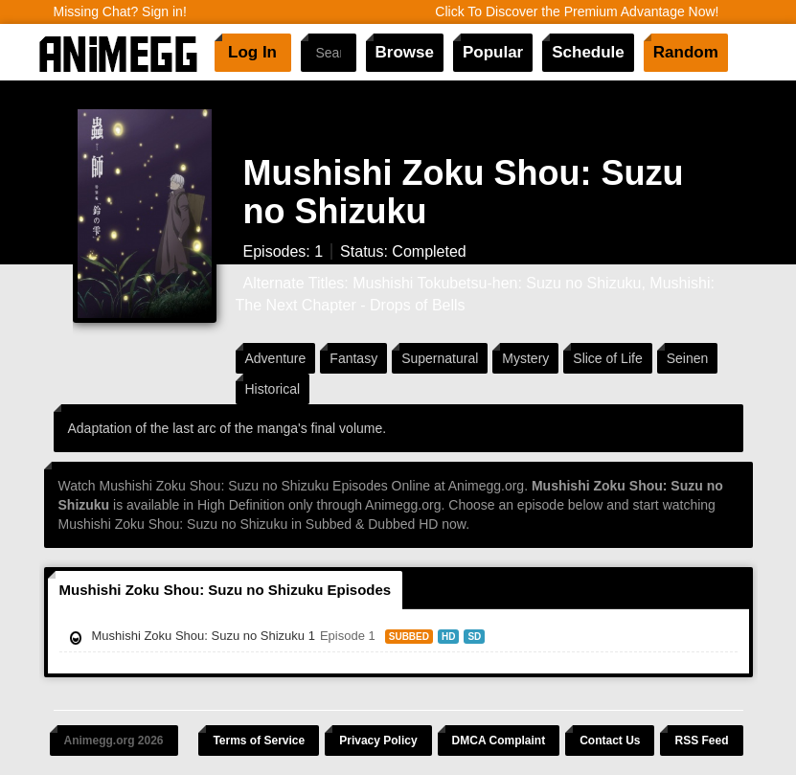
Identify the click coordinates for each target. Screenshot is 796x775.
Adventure (276, 358)
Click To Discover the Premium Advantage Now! (576, 11)
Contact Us (610, 740)
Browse (404, 52)
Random (685, 52)
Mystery (525, 358)
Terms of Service (259, 740)
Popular (493, 52)
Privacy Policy (378, 740)
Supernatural (439, 358)
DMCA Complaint (499, 740)
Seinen (688, 358)
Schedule (588, 52)
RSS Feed (701, 740)
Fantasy (353, 358)
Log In (252, 52)
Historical (273, 389)
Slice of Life (607, 358)
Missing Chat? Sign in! (120, 11)
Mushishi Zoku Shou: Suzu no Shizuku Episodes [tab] (225, 589)
